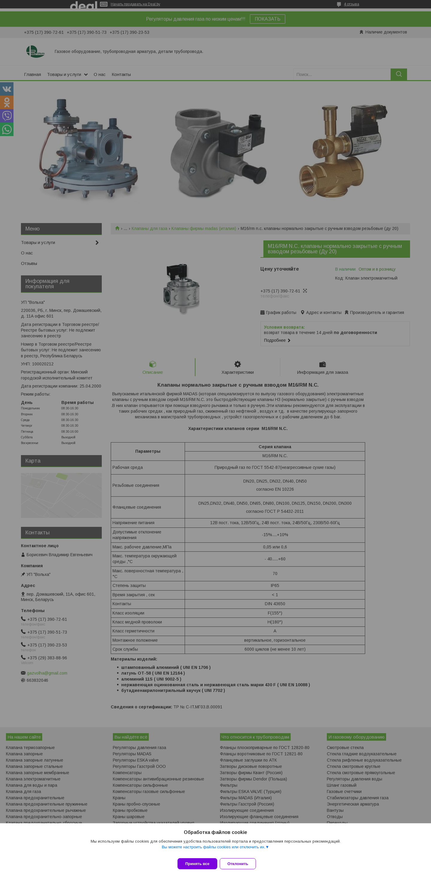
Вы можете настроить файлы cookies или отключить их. (213, 850)
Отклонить (241, 863)
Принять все (197, 863)
